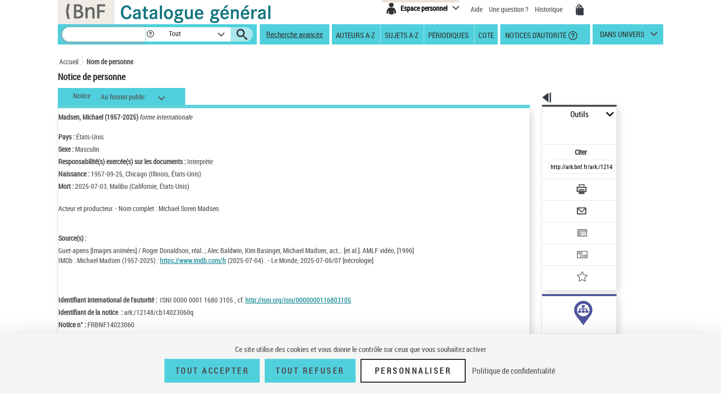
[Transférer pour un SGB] (558, 225)
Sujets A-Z (401, 35)
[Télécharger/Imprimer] (556, 168)
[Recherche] (103, 34)
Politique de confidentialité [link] (513, 370)
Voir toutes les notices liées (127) (571, 331)
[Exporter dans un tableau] (561, 206)
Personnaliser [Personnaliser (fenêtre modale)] (413, 370)
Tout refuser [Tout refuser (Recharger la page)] (310, 370)
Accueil (69, 61)
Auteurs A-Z (355, 35)
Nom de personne (109, 61)
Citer (538, 130)
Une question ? (508, 9)
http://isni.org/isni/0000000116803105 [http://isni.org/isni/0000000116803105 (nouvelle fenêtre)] (298, 300)
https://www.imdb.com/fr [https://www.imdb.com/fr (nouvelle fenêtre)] (193, 260)
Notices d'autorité (535, 35)
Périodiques (448, 35)
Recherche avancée (294, 34)
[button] (150, 34)
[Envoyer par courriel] (554, 187)
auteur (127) (548, 310)
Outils (531, 114)
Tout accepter (212, 370)
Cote (486, 35)
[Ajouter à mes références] (560, 245)
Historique (549, 9)
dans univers (622, 36)
